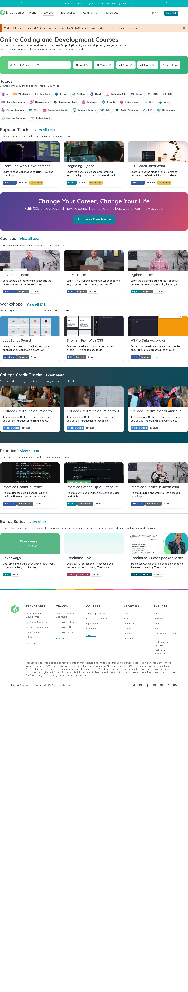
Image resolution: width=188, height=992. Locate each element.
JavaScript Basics (95, 613)
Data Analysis (33, 632)
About (126, 613)
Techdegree (68, 12)
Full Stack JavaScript (37, 622)
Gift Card (128, 638)
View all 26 (37, 522)
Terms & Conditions (20, 685)
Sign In (155, 12)
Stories (127, 628)
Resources (111, 12)
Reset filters (170, 65)
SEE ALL (31, 643)
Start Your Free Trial (94, 219)
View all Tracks (46, 130)
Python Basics (93, 623)
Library (48, 12)
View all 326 (29, 239)
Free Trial (171, 13)
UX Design (31, 637)
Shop (156, 628)
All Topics (145, 65)
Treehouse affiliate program (79, 3)
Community (90, 12)
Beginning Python (65, 622)
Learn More (55, 375)
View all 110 (29, 451)
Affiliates (158, 618)
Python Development (37, 626)
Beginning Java (64, 632)
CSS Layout (92, 628)
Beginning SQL (64, 626)
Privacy (37, 685)
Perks (156, 623)
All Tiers (123, 65)
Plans (32, 12)
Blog (126, 618)
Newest (80, 65)
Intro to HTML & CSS (97, 618)
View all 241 (36, 304)
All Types (102, 65)
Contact (127, 633)
